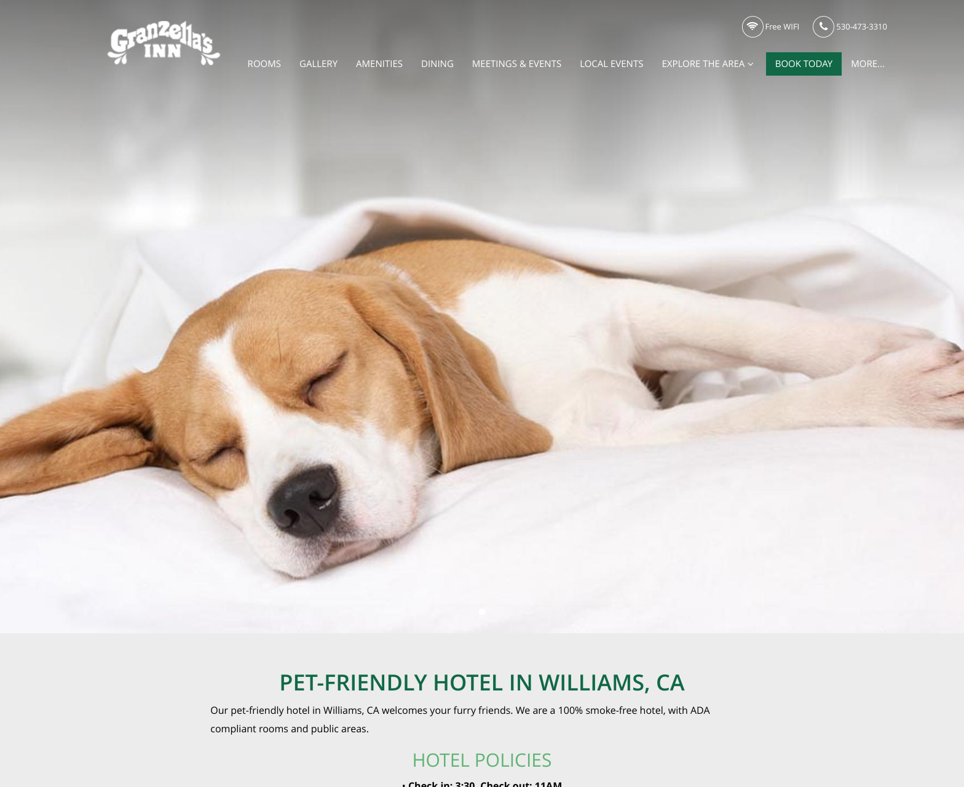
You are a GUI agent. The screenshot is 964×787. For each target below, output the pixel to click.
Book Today (804, 64)
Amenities (379, 64)
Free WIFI (771, 27)
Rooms (264, 64)
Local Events (611, 64)
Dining (437, 64)
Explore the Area (709, 64)
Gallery (318, 64)
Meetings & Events (516, 64)
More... (868, 64)
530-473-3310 (850, 27)
